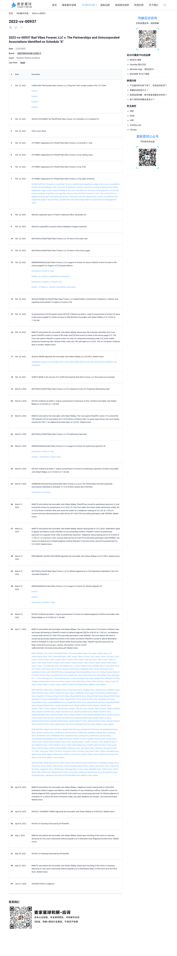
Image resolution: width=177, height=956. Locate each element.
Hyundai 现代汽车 (138, 64)
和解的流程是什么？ (139, 90)
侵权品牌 (105, 5)
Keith (132, 116)
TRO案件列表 (88, 5)
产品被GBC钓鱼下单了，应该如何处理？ (148, 85)
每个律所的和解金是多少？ (142, 99)
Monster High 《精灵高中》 (142, 69)
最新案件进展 (69, 5)
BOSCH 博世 (135, 60)
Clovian (133, 129)
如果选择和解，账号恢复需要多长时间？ (148, 95)
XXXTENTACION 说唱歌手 (29, 53)
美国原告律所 (122, 5)
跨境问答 (139, 5)
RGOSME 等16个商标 (139, 74)
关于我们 (153, 5)
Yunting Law (135, 125)
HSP (132, 120)
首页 (54, 5)
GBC (132, 111)
